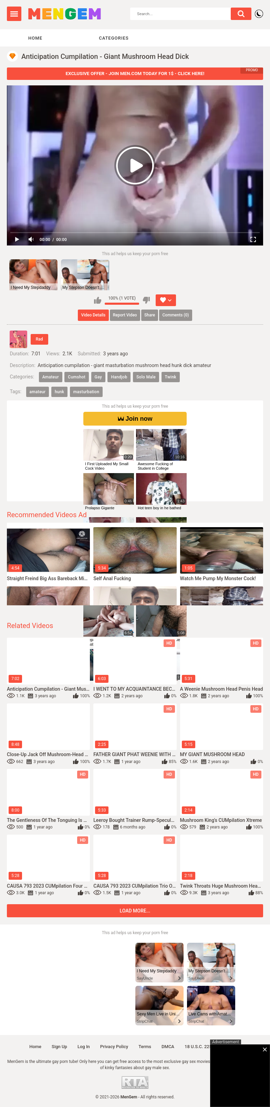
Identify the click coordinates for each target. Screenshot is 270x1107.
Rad (39, 339)
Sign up (59, 1046)
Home (35, 38)
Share (149, 315)
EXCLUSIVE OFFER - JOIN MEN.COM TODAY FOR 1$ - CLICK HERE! (134, 73)
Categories (113, 38)
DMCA (168, 1046)
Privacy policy (114, 1046)
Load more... (135, 910)
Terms (144, 1046)
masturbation (86, 391)
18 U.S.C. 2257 (200, 1046)
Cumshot (76, 377)
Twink (170, 377)
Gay (98, 377)
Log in (83, 1046)
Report (125, 315)
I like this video (97, 300)
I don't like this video (146, 300)
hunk (59, 391)
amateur (38, 391)
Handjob (119, 377)
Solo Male (146, 377)
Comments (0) (176, 315)
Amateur (50, 377)
